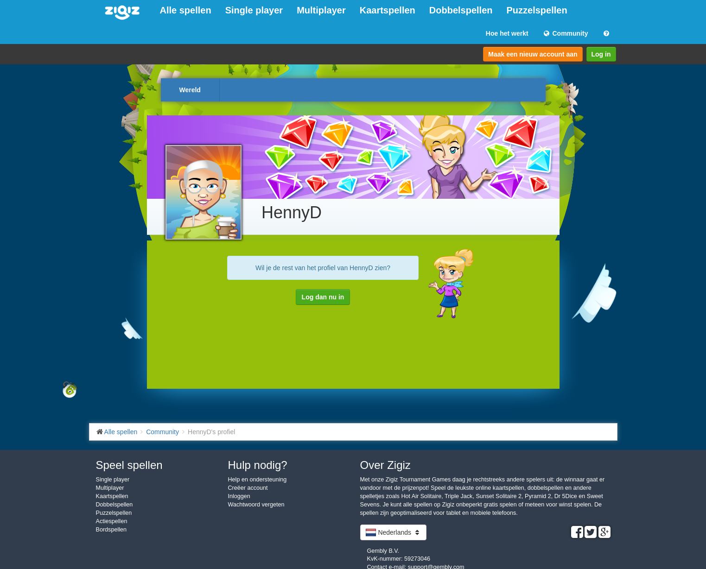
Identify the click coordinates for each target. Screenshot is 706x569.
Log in (601, 54)
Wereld (190, 90)
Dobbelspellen (461, 10)
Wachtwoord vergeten (256, 504)
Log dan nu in (323, 297)
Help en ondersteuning (257, 479)
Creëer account (248, 488)
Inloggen (239, 496)
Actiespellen (111, 521)
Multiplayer (321, 10)
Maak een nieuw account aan (532, 54)
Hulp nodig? (257, 465)
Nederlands (393, 532)
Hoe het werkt (507, 33)
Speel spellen (129, 465)
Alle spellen (185, 10)
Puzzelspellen (537, 10)
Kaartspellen (387, 10)
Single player (254, 10)
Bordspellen (111, 529)
